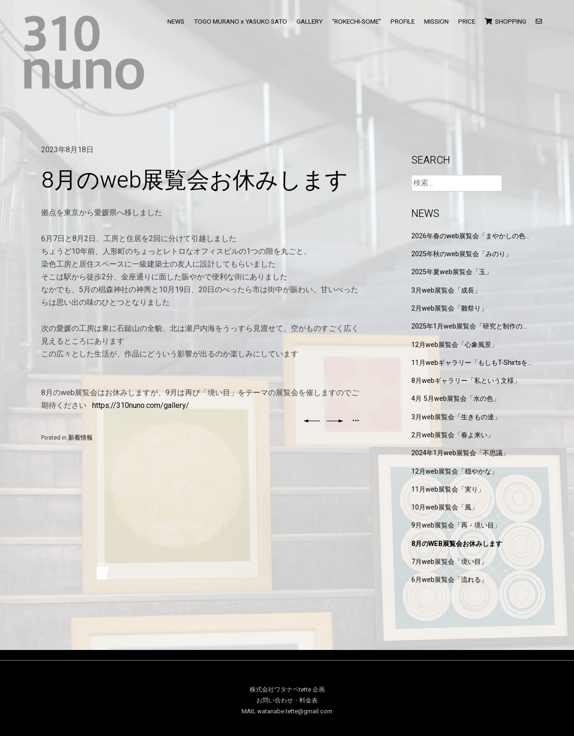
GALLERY (309, 21)
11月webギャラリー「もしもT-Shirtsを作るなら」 (469, 363)
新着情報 (80, 437)
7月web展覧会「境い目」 (449, 562)
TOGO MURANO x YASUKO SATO (240, 21)
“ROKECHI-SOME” (356, 21)
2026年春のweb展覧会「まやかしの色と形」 (471, 236)
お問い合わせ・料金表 (287, 700)
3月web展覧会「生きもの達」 (456, 417)
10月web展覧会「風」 (444, 507)
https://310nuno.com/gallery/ (140, 405)
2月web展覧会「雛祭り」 (449, 308)
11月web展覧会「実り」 (448, 489)
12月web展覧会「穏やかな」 (454, 472)
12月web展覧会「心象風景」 (454, 345)
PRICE (466, 21)
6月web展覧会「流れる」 (449, 580)
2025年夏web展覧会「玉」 (451, 272)
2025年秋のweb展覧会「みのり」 (461, 254)
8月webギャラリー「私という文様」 (466, 381)
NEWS (175, 21)
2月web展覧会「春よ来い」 (452, 435)
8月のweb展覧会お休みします (456, 544)
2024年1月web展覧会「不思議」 (460, 453)
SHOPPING (505, 21)
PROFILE (403, 21)
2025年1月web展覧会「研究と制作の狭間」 (470, 326)
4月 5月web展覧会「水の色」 (455, 399)
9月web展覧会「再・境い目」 (456, 525)
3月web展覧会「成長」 (446, 290)
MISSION (436, 21)
